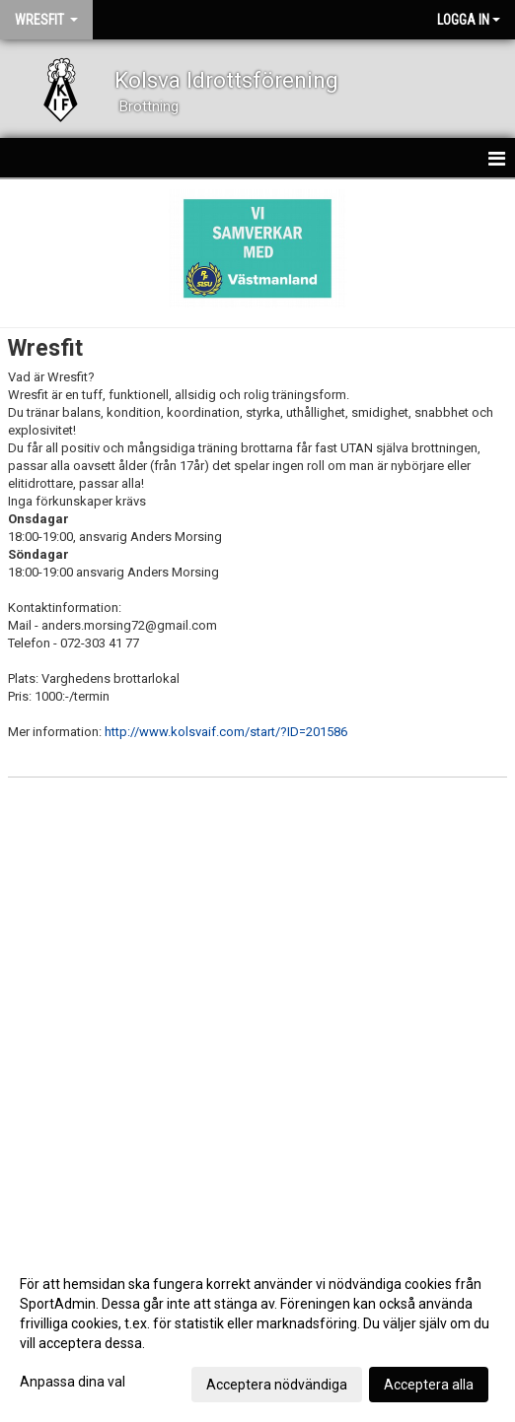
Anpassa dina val (72, 1381)
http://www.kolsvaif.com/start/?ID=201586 (226, 731)
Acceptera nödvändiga (276, 1384)
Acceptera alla (429, 1384)
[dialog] (257, 1333)
